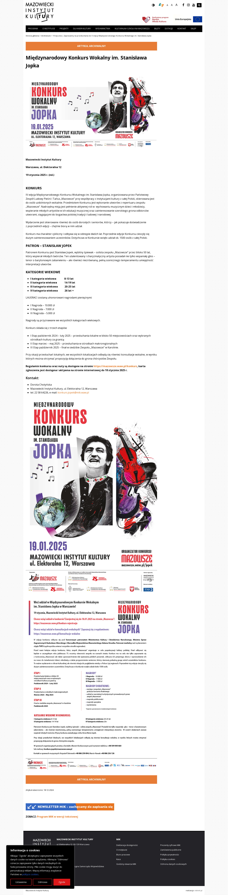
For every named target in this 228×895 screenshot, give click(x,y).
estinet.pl (198, 890)
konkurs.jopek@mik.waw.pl (73, 392)
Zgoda (62, 882)
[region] (40, 867)
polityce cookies (30, 874)
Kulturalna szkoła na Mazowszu (132, 28)
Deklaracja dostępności (127, 845)
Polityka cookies (167, 859)
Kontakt (182, 28)
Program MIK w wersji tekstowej (57, 816)
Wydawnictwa (102, 28)
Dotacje (169, 28)
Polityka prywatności (169, 854)
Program (33, 28)
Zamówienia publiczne (170, 849)
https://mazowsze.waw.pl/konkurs (115, 366)
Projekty (64, 28)
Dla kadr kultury (82, 28)
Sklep (193, 28)
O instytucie (48, 28)
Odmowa (42, 882)
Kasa (118, 859)
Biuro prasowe (123, 854)
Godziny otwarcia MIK (126, 864)
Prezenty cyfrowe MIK (170, 845)
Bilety (157, 28)
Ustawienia (20, 882)
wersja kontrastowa (156, 6)
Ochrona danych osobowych (173, 864)
